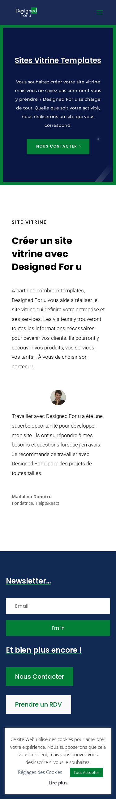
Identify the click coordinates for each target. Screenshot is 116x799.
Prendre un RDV (38, 704)
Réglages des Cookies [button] (40, 772)
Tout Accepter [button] (86, 772)
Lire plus (58, 782)
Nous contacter (56, 146)
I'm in (58, 628)
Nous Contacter (39, 676)
